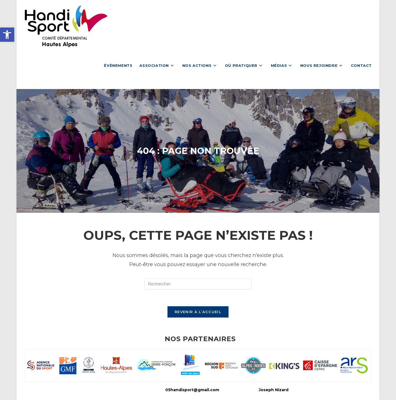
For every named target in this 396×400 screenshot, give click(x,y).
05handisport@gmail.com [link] (192, 389)
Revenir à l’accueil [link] (198, 312)
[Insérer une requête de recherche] (198, 283)
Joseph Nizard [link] (273, 389)
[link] (7, 34)
